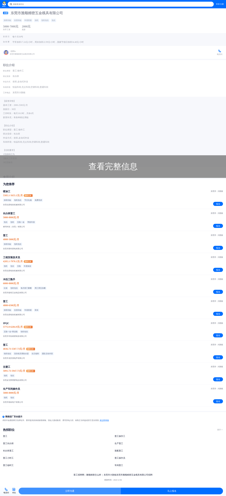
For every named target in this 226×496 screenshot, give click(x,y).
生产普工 (119, 443)
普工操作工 (120, 436)
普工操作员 (120, 458)
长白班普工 (8, 451)
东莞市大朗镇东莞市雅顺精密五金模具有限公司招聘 (128, 475)
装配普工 (119, 451)
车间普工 (119, 465)
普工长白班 (8, 443)
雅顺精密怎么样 (93, 475)
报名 (218, 204)
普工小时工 (8, 458)
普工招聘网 (79, 475)
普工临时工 (8, 465)
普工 (5, 436)
